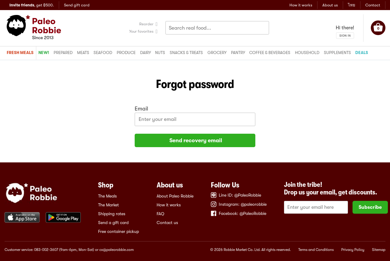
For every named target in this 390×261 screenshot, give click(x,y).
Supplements (337, 52)
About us (330, 5)
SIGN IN (345, 35)
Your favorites (141, 31)
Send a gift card (113, 222)
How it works (300, 5)
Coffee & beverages (269, 52)
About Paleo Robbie (175, 196)
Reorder (146, 24)
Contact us (167, 222)
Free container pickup (118, 231)
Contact (372, 5)
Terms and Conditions (316, 250)
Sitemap (378, 250)
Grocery (216, 52)
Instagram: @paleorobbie (239, 204)
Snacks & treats (186, 52)
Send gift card (77, 5)
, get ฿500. (31, 5)
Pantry (238, 52)
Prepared (63, 52)
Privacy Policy (352, 250)
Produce (126, 52)
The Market (108, 204)
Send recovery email (195, 140)
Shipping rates (111, 213)
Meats (83, 52)
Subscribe (370, 207)
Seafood (103, 52)
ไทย (351, 5)
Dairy (145, 52)
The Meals (107, 196)
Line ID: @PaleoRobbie (236, 195)
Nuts (160, 52)
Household (307, 52)
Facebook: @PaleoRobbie (238, 213)
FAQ (160, 213)
